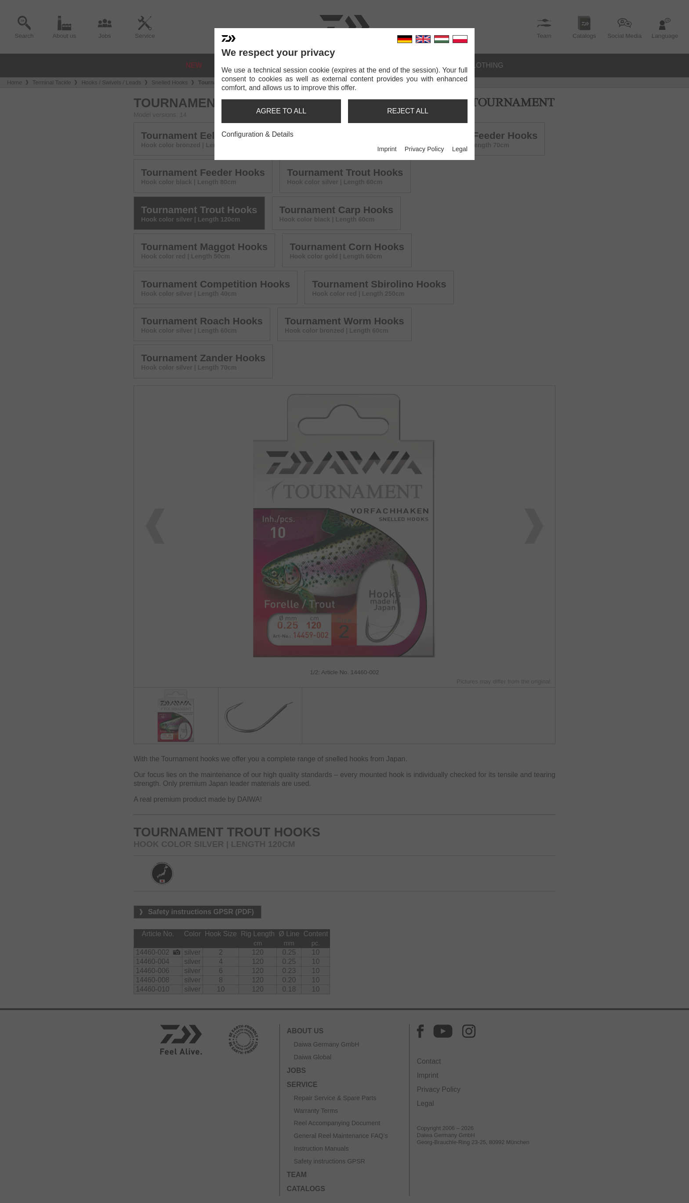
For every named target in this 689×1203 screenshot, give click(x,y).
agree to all (281, 111)
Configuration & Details (257, 134)
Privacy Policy (424, 149)
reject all (407, 111)
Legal (460, 149)
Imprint (386, 149)
